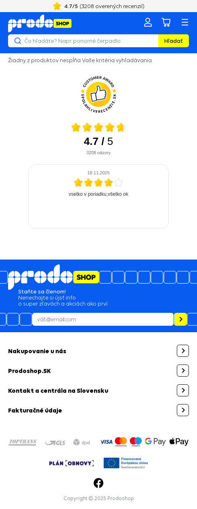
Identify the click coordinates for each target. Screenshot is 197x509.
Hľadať (173, 41)
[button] (98, 350)
